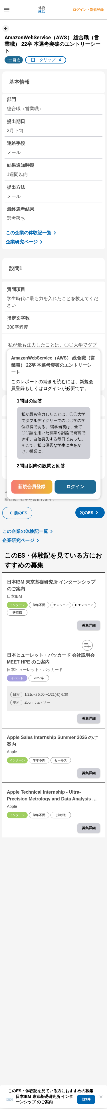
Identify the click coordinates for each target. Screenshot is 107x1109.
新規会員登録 (31, 486)
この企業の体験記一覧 (32, 232)
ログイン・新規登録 (88, 10)
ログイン (75, 486)
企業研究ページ (25, 242)
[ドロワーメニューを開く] (6, 9)
